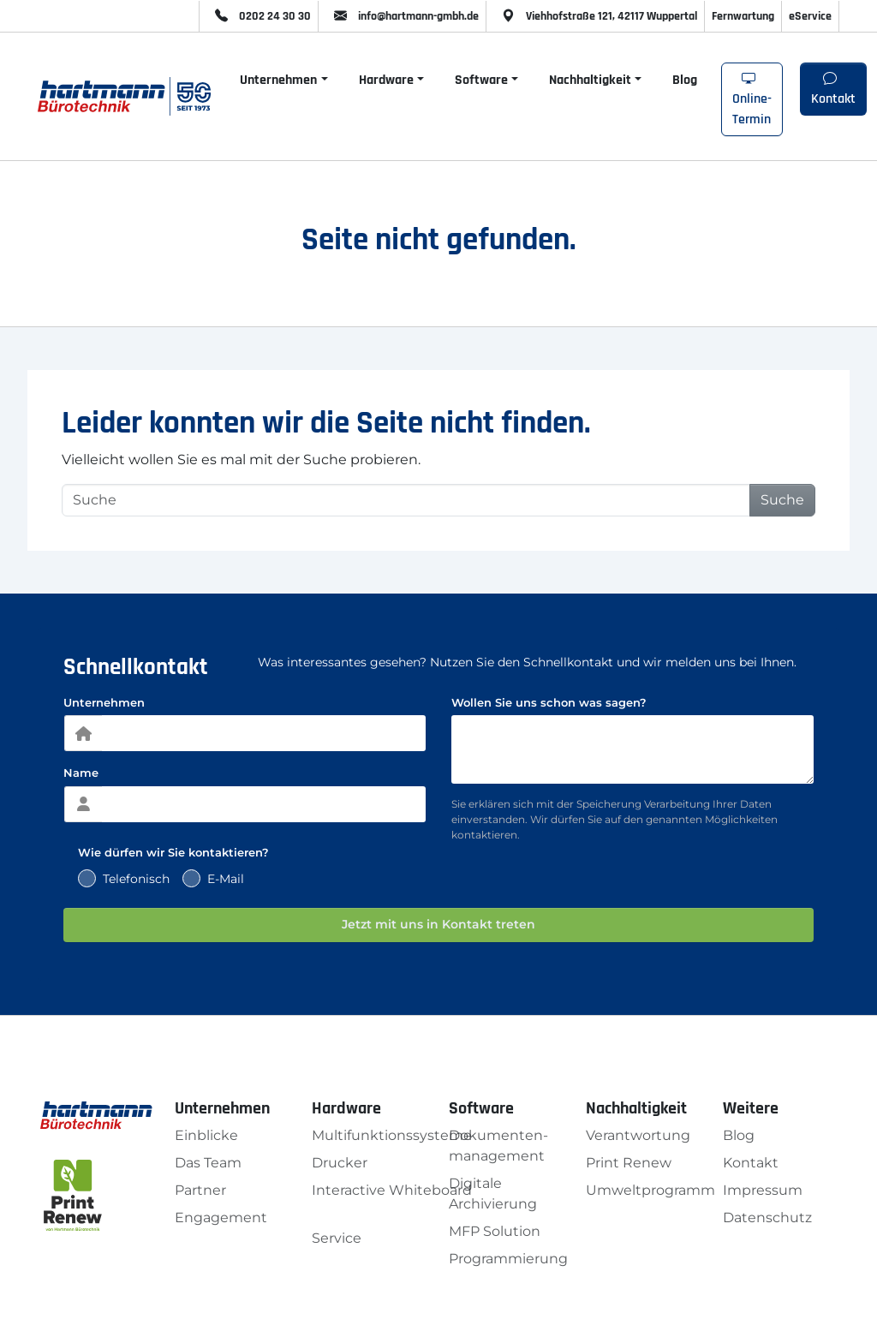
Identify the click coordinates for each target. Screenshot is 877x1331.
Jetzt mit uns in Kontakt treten (438, 924)
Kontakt (833, 89)
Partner (200, 1190)
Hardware (386, 80)
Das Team (208, 1163)
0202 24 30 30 (258, 16)
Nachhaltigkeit (590, 80)
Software (481, 80)
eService (810, 16)
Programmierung (508, 1258)
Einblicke (206, 1135)
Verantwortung (638, 1135)
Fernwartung (743, 16)
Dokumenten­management (498, 1145)
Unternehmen (278, 80)
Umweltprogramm (650, 1190)
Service (336, 1238)
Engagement (221, 1217)
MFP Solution (494, 1231)
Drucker (339, 1163)
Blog (684, 80)
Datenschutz (767, 1217)
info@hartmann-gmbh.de (402, 16)
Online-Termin (752, 99)
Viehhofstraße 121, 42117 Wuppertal (595, 16)
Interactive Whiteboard (392, 1190)
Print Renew (628, 1163)
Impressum (762, 1190)
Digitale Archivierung (493, 1193)
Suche (782, 500)
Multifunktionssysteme (392, 1135)
